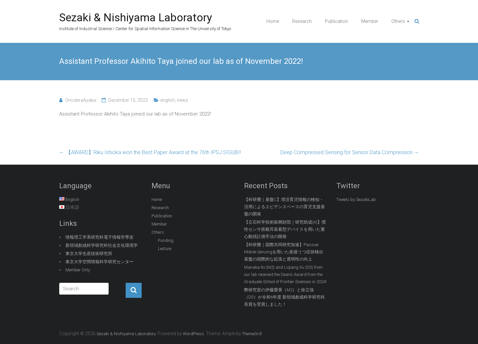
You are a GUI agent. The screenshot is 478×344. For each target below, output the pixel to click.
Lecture (164, 248)
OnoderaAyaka (80, 100)
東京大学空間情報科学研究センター (99, 261)
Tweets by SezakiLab (356, 199)
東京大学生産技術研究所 (88, 253)
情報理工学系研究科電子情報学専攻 (99, 237)
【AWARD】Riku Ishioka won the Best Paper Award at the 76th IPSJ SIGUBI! (150, 152)
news (182, 100)
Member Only (77, 269)
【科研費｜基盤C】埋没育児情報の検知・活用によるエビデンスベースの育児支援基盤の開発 (284, 206)
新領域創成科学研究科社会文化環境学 (101, 245)
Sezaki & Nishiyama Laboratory (135, 17)
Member (369, 21)
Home (272, 21)
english (167, 100)
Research (302, 21)
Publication (336, 21)
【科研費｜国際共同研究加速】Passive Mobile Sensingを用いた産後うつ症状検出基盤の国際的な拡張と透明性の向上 (283, 252)
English (72, 199)
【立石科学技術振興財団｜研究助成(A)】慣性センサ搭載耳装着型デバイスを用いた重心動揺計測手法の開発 (285, 229)
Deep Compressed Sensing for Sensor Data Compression (349, 152)
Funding (165, 240)
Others (398, 21)
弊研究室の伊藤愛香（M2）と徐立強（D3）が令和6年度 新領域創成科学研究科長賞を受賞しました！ (284, 297)
